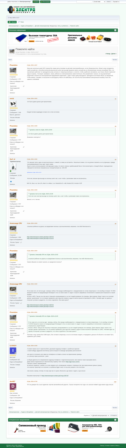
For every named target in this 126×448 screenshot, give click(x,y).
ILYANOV (13, 345)
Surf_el (60, 26)
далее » (113, 53)
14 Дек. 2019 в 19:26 (32, 159)
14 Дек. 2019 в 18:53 (32, 98)
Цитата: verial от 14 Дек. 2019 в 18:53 (41, 130)
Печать (115, 59)
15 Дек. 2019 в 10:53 (32, 223)
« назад (107, 53)
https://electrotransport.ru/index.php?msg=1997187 (55, 375)
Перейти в (86, 415)
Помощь (102, 445)
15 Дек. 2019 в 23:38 (32, 345)
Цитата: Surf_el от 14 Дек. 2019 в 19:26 (41, 194)
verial (12, 98)
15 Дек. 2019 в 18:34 (32, 250)
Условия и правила (109, 445)
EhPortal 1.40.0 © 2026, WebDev (14, 445)
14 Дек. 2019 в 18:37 (32, 65)
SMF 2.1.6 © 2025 (10, 446)
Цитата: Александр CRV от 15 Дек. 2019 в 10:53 (44, 254)
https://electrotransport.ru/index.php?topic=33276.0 (40, 237)
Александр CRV (16, 223)
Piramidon (13, 65)
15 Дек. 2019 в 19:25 (32, 284)
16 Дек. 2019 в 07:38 (32, 381)
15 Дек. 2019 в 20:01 (32, 312)
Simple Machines (20, 446)
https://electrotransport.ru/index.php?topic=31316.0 (40, 238)
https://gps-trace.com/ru (73, 361)
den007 (12, 381)
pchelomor (65, 26)
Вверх (10, 407)
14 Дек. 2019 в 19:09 (32, 125)
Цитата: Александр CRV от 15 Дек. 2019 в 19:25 (44, 316)
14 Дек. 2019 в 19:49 (32, 190)
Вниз (10, 59)
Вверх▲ (117, 445)
